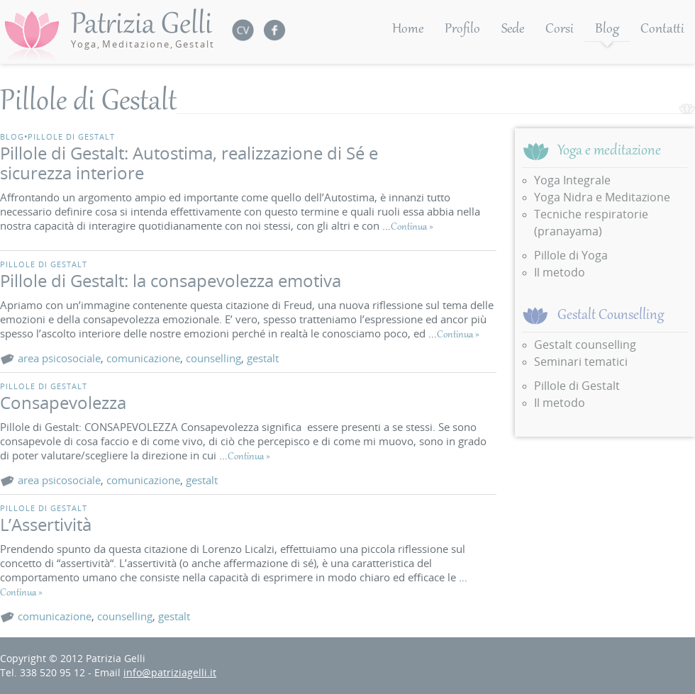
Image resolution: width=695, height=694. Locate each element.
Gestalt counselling (585, 344)
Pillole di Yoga (571, 255)
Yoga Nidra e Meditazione (602, 197)
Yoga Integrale (572, 180)
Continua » (412, 227)
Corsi (559, 29)
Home (407, 29)
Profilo (462, 29)
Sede (512, 29)
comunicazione (143, 358)
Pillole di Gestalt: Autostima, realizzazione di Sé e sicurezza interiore (189, 162)
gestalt (263, 358)
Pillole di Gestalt (71, 136)
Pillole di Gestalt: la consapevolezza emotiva (170, 280)
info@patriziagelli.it (169, 672)
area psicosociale (59, 358)
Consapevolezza (63, 402)
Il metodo (559, 272)
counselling (213, 358)
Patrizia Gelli (143, 29)
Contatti (662, 29)
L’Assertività (45, 524)
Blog (607, 29)
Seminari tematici (581, 361)
